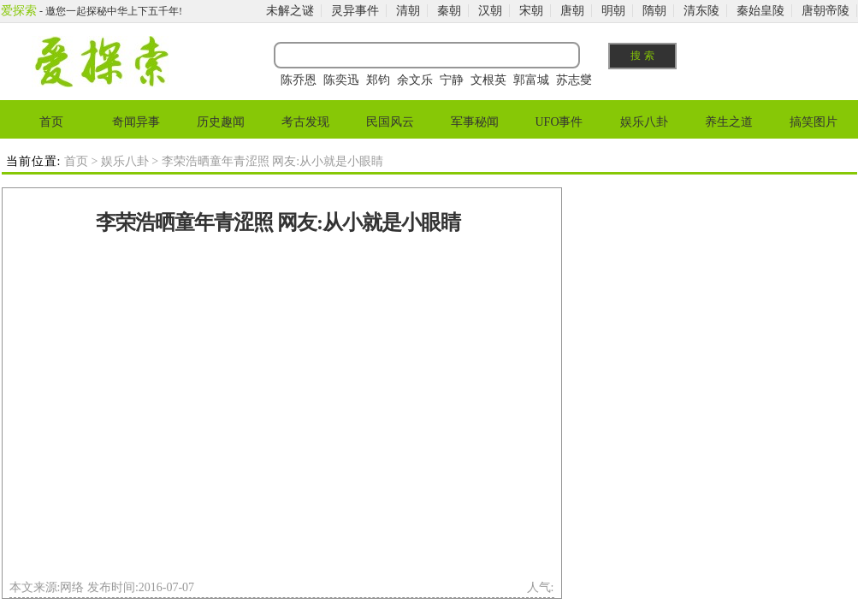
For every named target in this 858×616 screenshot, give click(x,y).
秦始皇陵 (760, 10)
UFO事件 (559, 122)
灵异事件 (355, 10)
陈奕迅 (341, 80)
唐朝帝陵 (825, 10)
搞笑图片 (813, 122)
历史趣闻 (221, 122)
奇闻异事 (136, 122)
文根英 (488, 80)
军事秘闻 (475, 122)
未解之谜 (290, 10)
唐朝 (572, 10)
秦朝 (449, 10)
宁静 (452, 80)
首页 (51, 122)
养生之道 (729, 122)
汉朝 (490, 10)
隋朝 (654, 10)
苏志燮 (574, 80)
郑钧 (378, 80)
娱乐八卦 (644, 122)
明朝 (613, 10)
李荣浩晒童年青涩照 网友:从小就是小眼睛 (278, 222)
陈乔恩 (299, 80)
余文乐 (415, 80)
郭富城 (531, 80)
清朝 (408, 10)
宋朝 (531, 10)
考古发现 (305, 122)
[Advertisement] (162, 412)
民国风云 (390, 122)
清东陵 (701, 10)
